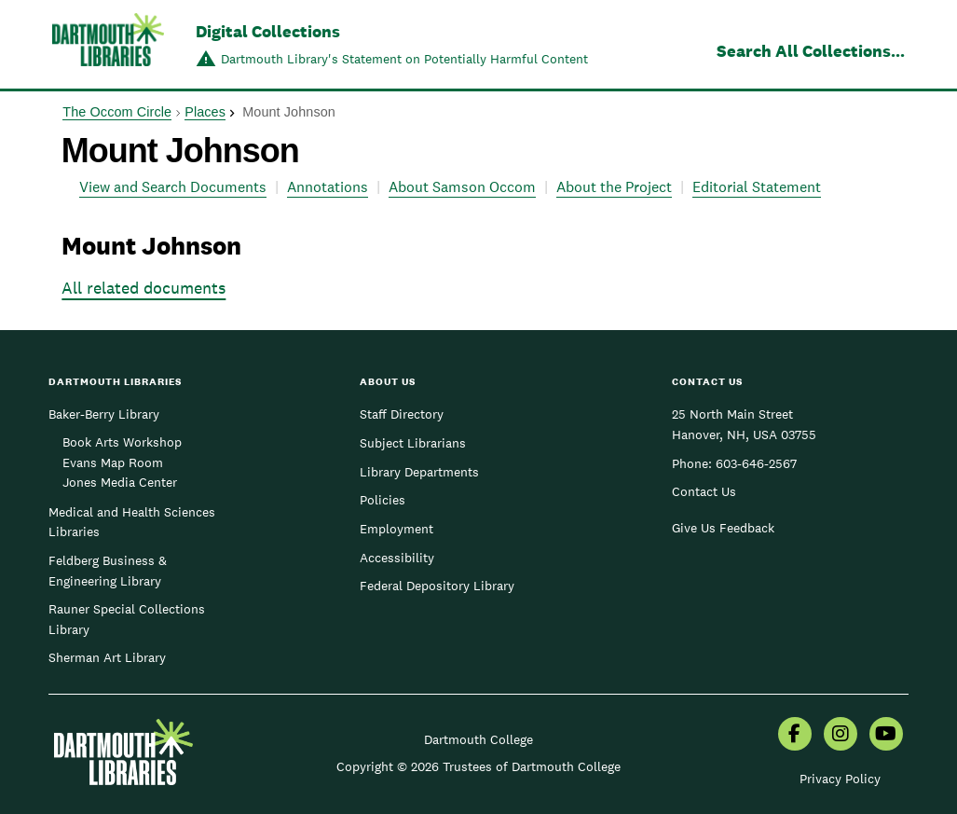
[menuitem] (795, 735)
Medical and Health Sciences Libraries (131, 522)
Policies (382, 499)
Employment (396, 528)
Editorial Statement (756, 187)
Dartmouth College (478, 739)
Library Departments (419, 471)
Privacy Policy (840, 778)
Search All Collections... (811, 51)
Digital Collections (268, 31)
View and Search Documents (173, 187)
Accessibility (397, 557)
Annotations (327, 187)
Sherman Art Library (107, 657)
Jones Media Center (119, 482)
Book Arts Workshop (122, 442)
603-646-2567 (756, 463)
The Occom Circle (116, 111)
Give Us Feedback (723, 527)
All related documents (144, 287)
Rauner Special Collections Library (126, 619)
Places (205, 111)
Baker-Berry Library (103, 414)
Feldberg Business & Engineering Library (107, 570)
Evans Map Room (112, 462)
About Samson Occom (462, 187)
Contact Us (704, 491)
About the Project (614, 187)
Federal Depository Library (437, 585)
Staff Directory (402, 414)
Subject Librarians (413, 443)
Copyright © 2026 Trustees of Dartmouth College (478, 766)
